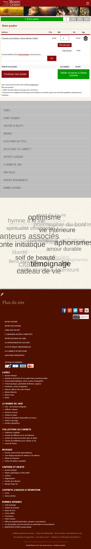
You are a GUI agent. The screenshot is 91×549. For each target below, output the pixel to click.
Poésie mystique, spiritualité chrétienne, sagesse (23, 384)
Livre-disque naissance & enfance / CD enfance (22, 455)
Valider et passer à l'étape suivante (73, 74)
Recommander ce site (74, 533)
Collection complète (12, 433)
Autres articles (10, 496)
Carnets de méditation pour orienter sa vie (20, 441)
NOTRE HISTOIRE (11, 322)
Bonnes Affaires (12, 188)
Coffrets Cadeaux (13, 157)
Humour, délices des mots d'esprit (17, 389)
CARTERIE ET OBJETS (13, 467)
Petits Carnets (10, 519)
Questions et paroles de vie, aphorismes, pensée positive (26, 378)
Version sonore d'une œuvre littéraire (18, 453)
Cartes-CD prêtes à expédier (15, 461)
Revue (7, 398)
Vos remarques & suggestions (23, 537)
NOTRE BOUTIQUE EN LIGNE (15, 338)
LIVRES (6, 372)
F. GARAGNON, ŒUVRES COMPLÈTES (18, 334)
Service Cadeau (59, 533)
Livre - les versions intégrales (15, 407)
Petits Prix (34, 85)
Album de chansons (12, 458)
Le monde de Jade (12, 165)
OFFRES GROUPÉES (12, 423)
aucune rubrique (11, 376)
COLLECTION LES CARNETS (16, 429)
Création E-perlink (59, 545)
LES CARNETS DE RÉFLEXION (16, 351)
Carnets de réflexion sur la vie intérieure (19, 435)
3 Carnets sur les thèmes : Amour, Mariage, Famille (20, 38)
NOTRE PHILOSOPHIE (13, 326)
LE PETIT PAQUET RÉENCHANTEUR (18, 347)
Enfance (7, 133)
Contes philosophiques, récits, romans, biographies (24, 381)
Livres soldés (10, 513)
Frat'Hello (9, 172)
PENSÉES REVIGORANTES (15, 180)
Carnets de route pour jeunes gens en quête (21, 438)
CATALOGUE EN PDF (12, 330)
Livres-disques (11, 118)
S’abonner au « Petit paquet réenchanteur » (66, 537)
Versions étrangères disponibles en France (20, 418)
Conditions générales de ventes (23, 533)
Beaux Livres (9, 395)
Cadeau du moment (12, 508)
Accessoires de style (15, 141)
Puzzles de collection (12, 481)
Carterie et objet (11, 415)
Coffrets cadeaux (11, 409)
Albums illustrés (11, 392)
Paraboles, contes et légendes (16, 386)
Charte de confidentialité (44, 533)
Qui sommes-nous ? (43, 537)
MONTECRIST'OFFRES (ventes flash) (18, 527)
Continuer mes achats (15, 74)
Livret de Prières (11, 443)
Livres (6, 110)
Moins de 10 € (10, 510)
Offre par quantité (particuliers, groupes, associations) (25, 522)
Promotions (9, 516)
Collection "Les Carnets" (17, 149)
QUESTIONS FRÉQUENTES (14, 355)
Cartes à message (11, 421)
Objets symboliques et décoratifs (17, 473)
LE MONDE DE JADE (12, 403)
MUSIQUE (7, 449)
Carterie (8, 476)
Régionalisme (10, 478)
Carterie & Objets (13, 126)
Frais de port (67, 51)
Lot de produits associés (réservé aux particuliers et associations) (29, 524)
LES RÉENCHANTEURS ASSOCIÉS (17, 343)
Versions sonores (11, 412)
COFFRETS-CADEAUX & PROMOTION (21, 490)
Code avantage (10, 505)
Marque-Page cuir (11, 484)
